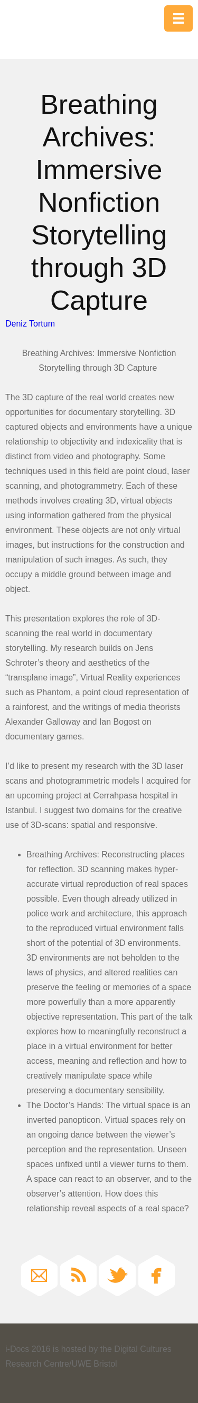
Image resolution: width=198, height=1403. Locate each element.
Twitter (117, 1275)
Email (39, 1275)
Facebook (156, 1275)
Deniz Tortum (30, 323)
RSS (78, 1275)
